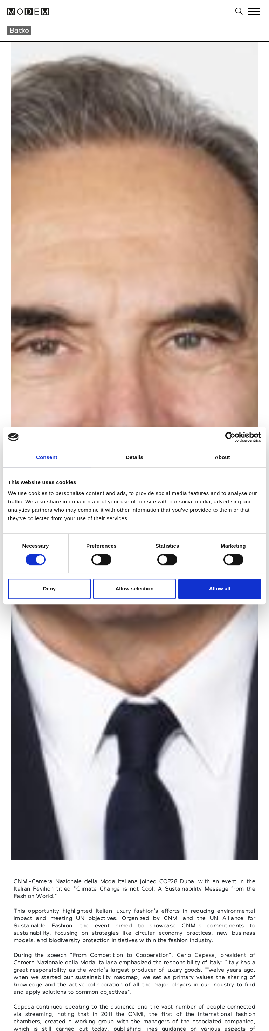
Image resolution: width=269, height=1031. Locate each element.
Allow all (219, 588)
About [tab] (222, 457)
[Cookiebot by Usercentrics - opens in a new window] (230, 437)
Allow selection (134, 588)
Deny (49, 588)
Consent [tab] (46, 457)
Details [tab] (134, 457)
